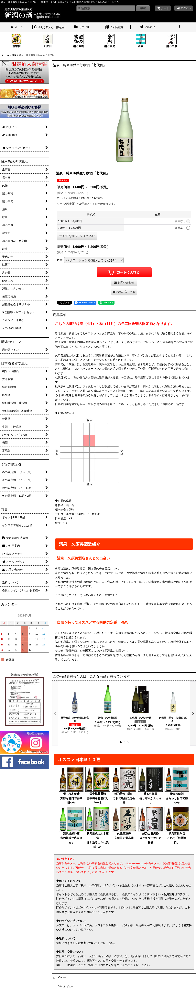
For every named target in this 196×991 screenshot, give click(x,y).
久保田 (47, 41)
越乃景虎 (109, 41)
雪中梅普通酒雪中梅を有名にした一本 (97, 785)
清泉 (141, 41)
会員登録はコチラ (174, 894)
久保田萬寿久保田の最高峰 (124, 823)
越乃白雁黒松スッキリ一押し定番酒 (150, 825)
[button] (179, 27)
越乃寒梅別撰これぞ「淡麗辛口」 (177, 825)
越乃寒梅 (78, 41)
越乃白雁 (171, 41)
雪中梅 (16, 41)
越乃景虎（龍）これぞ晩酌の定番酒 (124, 785)
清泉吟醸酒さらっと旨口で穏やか (177, 785)
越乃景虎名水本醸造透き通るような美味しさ (97, 827)
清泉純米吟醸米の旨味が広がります (71, 825)
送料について (89, 943)
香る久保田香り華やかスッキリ (150, 785)
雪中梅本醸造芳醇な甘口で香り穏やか (71, 785)
